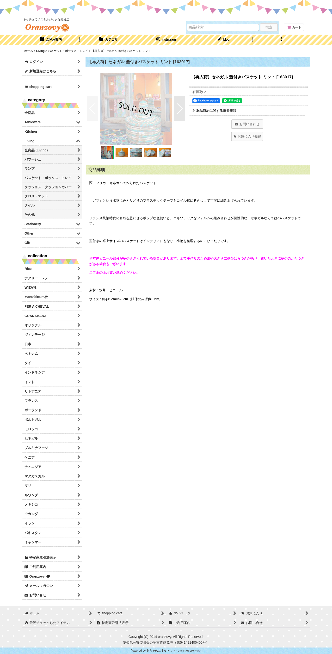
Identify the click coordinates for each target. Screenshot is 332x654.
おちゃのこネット (158, 650)
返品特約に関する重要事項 (214, 110)
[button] (281, 40)
